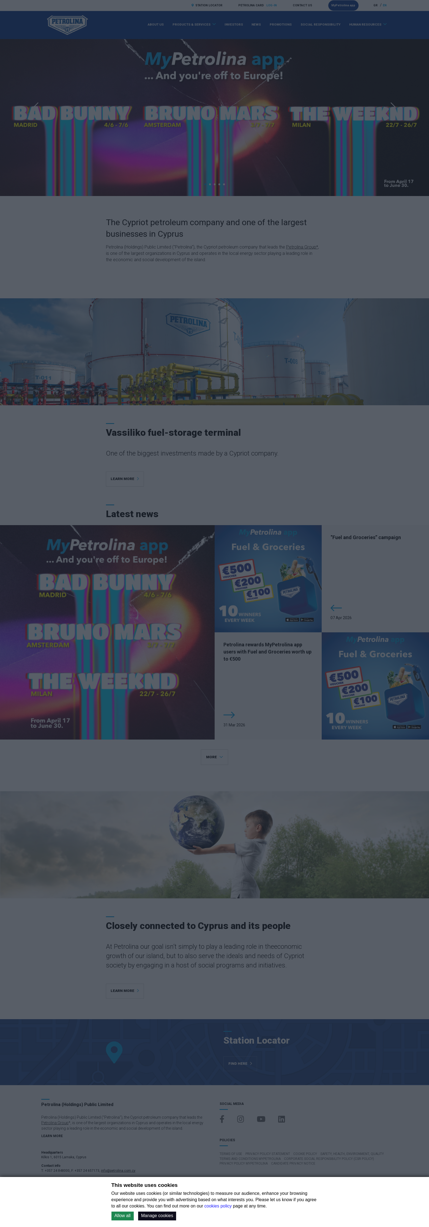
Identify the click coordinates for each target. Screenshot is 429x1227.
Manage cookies (157, 1215)
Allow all (122, 1215)
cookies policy (218, 1206)
